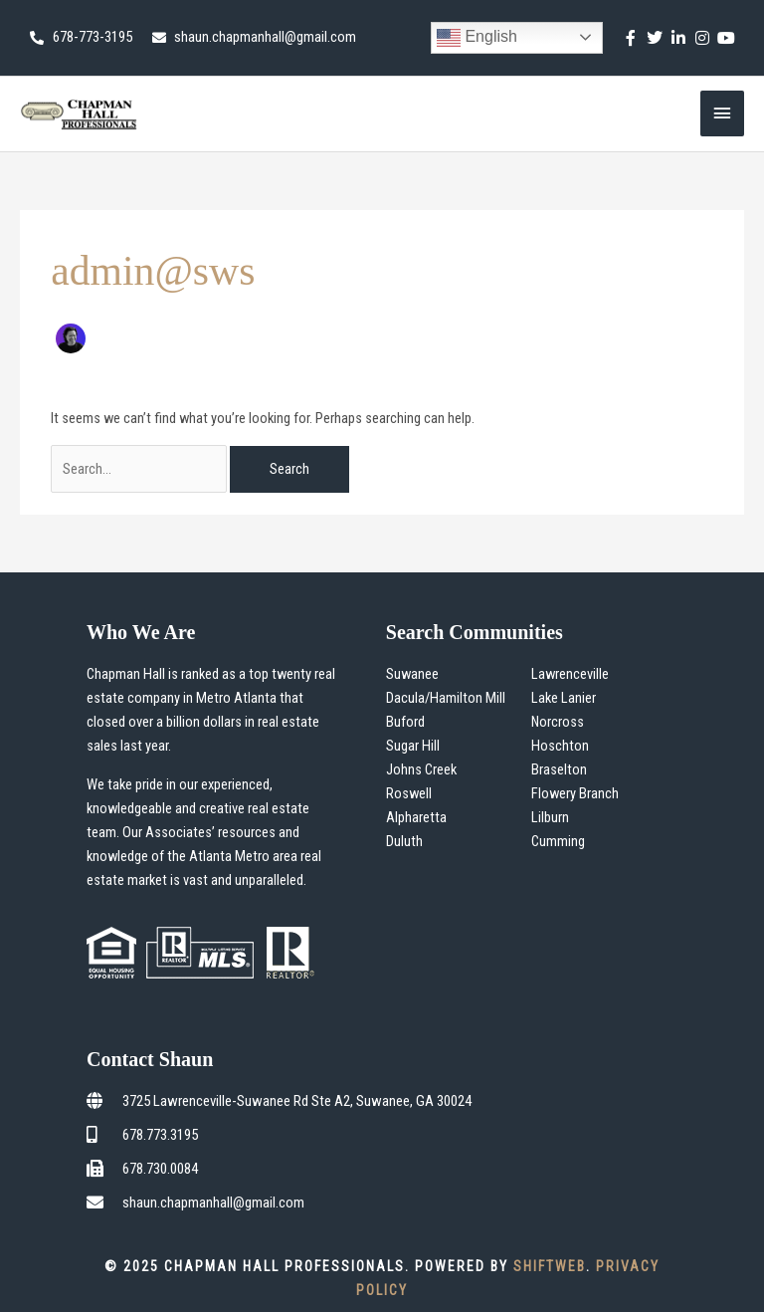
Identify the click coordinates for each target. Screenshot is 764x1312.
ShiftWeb (549, 1266)
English (477, 38)
